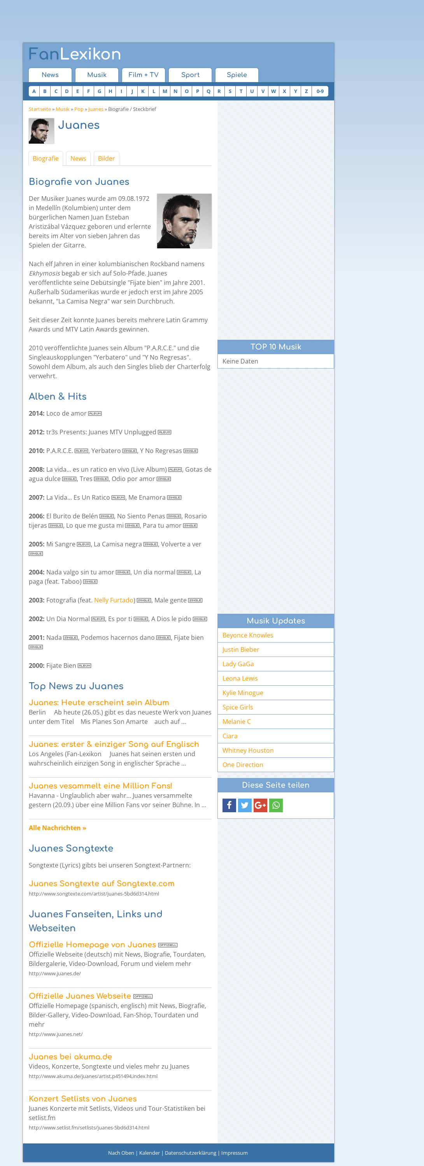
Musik (97, 75)
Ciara (230, 736)
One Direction (243, 764)
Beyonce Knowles (248, 635)
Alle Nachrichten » (57, 828)
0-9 (320, 91)
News (50, 75)
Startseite (40, 108)
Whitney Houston (248, 750)
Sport (190, 75)
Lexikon (75, 54)
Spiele (237, 75)
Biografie (46, 158)
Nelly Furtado (113, 600)
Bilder (106, 158)
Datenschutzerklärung (190, 1152)
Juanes (95, 108)
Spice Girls (238, 707)
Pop (79, 108)
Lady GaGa (238, 664)
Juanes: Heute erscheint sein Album (99, 703)
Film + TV (144, 75)
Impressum (234, 1152)
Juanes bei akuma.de (70, 1057)
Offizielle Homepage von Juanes (92, 945)
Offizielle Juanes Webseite (80, 996)
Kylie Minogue (243, 692)
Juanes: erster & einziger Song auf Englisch (114, 744)
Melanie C (237, 721)
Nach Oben (121, 1152)
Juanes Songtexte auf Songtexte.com (102, 884)
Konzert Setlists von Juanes (83, 1099)
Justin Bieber (241, 649)
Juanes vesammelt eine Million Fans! (100, 786)
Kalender (149, 1152)
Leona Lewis (240, 678)
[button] (229, 805)
